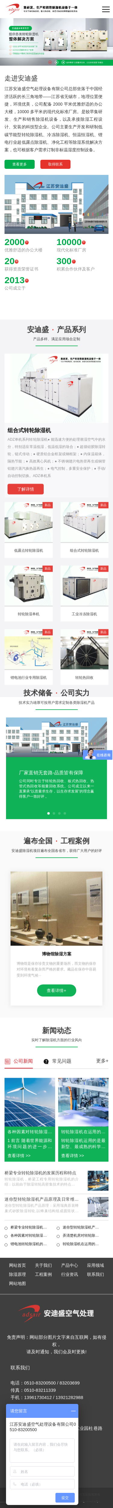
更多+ (102, 1195)
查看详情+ (56, 1096)
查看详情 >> (19, 1290)
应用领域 (95, 1404)
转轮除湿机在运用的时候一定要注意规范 (83, 1378)
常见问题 (61, 1195)
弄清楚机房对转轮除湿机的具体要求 (83, 1370)
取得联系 (55, 164)
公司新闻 (23, 1195)
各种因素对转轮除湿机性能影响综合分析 (31, 1370)
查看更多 (19, 164)
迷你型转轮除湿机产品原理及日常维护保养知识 (42, 1336)
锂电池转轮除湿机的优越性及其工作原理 (31, 1378)
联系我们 (95, 1413)
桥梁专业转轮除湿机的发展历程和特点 (40, 1307)
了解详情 (25, 704)
